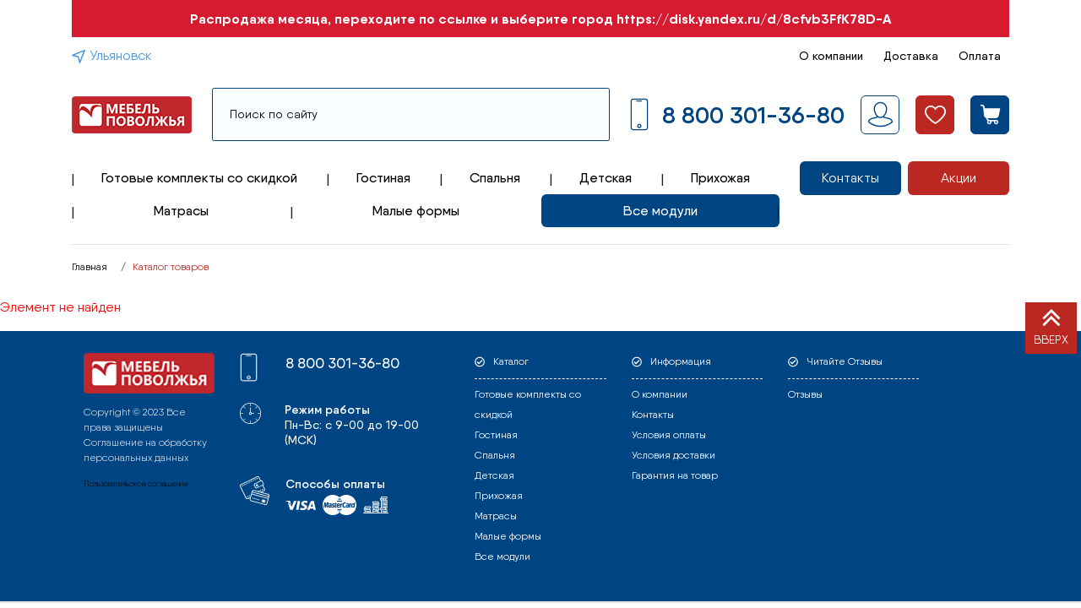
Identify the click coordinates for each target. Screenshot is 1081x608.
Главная (89, 267)
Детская (605, 178)
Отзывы (805, 394)
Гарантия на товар (675, 475)
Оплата (980, 55)
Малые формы (415, 211)
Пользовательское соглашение (136, 483)
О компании (831, 55)
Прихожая (720, 178)
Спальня (495, 178)
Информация (680, 361)
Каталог (511, 361)
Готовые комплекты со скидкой (199, 178)
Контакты (850, 178)
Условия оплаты (669, 435)
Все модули (660, 211)
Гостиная (383, 178)
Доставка (910, 55)
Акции (958, 178)
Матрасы (181, 211)
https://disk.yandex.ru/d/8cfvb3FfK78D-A (754, 18)
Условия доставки (673, 455)
